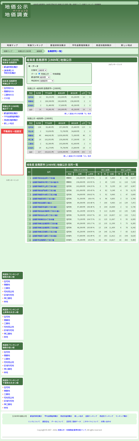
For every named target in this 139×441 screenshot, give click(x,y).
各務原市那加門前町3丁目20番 (44, 190)
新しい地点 (126, 45)
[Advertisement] (56, 23)
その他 (7, 98)
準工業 (30, 139)
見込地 (30, 131)
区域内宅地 (9, 294)
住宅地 (7, 281)
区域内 (30, 105)
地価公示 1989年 (24, 51)
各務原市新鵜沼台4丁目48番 (43, 219)
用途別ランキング (106, 416)
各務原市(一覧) (55, 51)
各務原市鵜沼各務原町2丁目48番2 (45, 227)
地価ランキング (35, 45)
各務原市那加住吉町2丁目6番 (43, 178)
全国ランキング (91, 416)
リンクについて (34, 421)
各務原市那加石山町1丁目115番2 (45, 215)
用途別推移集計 (103, 45)
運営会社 (45, 421)
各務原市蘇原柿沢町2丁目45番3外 (45, 182)
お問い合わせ (106, 421)
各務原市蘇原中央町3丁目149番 (44, 194)
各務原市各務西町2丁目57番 (43, 240)
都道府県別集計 (58, 45)
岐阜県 (39, 51)
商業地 (7, 284)
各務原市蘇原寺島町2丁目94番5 (44, 207)
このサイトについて (90, 421)
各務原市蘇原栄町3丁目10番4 (43, 198)
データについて (57, 421)
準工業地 (8, 298)
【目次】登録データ (73, 421)
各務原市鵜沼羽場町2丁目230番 (44, 231)
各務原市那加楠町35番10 (42, 203)
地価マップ (12, 45)
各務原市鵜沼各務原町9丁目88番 (45, 223)
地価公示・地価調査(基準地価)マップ (72, 430)
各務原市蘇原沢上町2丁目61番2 (44, 186)
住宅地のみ (9, 87)
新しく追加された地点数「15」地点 (77, 156)
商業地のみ (9, 91)
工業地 (7, 287)
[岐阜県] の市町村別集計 (10, 71)
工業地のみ (9, 94)
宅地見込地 (9, 291)
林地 (6, 301)
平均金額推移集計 (81, 45)
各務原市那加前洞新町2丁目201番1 (46, 211)
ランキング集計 (121, 416)
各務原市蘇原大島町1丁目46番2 (44, 236)
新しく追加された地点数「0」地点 (78, 113)
